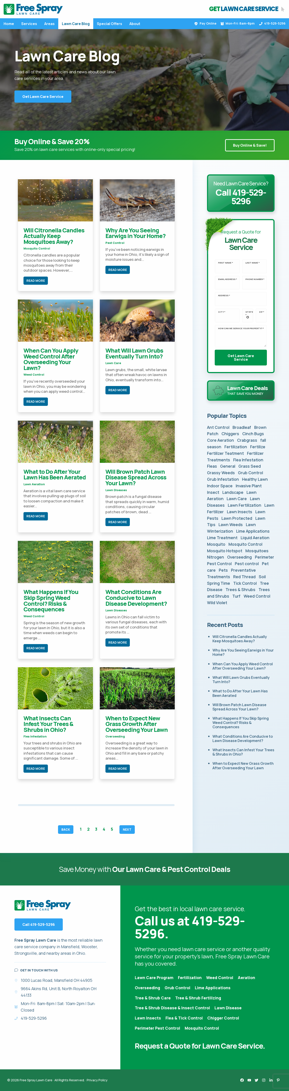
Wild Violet (217, 602)
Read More (35, 280)
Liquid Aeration (255, 537)
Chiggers (230, 433)
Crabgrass (247, 440)
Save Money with (144, 869)
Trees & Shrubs (240, 589)
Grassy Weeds (221, 472)
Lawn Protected (236, 518)
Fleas (212, 466)
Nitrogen (215, 557)
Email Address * (227, 279)
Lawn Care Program (154, 977)
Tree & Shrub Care (153, 998)
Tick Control (245, 583)
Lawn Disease (228, 1007)
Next (127, 829)
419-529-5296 (272, 23)
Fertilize (257, 446)
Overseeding (115, 736)
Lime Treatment (222, 537)
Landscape (232, 492)
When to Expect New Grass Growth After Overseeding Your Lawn (136, 724)
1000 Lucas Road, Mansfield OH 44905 (56, 980)
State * (249, 313)
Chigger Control (223, 1018)
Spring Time (218, 583)
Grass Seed (249, 466)
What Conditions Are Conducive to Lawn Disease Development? (136, 597)
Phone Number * (254, 279)
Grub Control (250, 472)
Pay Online (205, 23)
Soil (262, 576)
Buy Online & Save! (250, 145)
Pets (223, 570)
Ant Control (218, 427)
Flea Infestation (35, 736)
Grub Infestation (223, 479)
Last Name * (252, 262)
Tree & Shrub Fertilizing (198, 998)
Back (65, 829)
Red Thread (244, 576)
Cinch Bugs (253, 433)
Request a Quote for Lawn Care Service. (200, 1046)
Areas (49, 23)
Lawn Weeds (231, 524)
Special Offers (109, 23)
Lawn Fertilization (244, 505)
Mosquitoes (256, 550)
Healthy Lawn (255, 479)
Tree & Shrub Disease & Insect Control (172, 1007)
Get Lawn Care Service (42, 96)
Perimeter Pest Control (157, 1028)
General (227, 466)
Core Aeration (220, 440)
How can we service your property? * (241, 328)
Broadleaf (242, 427)
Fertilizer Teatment (225, 453)
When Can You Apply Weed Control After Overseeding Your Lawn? (50, 359)
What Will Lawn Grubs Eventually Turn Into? (134, 353)
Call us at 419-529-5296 (190, 927)
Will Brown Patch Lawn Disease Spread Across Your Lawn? (135, 477)
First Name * (225, 262)
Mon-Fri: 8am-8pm (238, 23)
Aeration (246, 977)
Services (29, 23)
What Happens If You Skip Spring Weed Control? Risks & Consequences (50, 600)
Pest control (114, 243)
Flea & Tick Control (184, 1018)
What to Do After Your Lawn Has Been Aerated (54, 474)
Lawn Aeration (34, 484)
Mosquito (216, 544)
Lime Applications (253, 531)
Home (9, 23)
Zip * (261, 312)
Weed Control (33, 374)
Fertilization (235, 446)
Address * (224, 295)
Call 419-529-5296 (38, 924)
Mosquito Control (36, 248)
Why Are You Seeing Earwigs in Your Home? (135, 233)
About (134, 23)
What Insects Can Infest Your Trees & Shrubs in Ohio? (48, 724)
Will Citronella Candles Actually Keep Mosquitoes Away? (53, 236)
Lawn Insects (239, 511)
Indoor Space (220, 485)
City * (221, 312)
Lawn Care (113, 363)
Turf (236, 596)
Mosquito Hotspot (224, 550)
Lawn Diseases (116, 490)
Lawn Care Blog (76, 23)
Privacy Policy (97, 1080)
